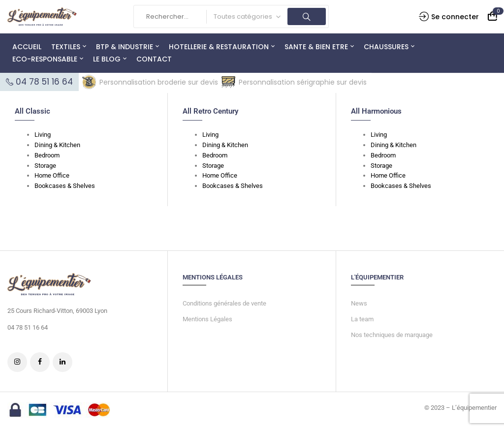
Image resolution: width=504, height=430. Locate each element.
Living (42, 134)
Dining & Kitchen (57, 145)
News (359, 303)
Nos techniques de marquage (392, 334)
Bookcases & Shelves (64, 185)
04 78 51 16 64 (44, 82)
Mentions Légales (207, 319)
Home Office (51, 175)
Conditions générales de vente (224, 303)
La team (362, 319)
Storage (45, 165)
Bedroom (47, 155)
